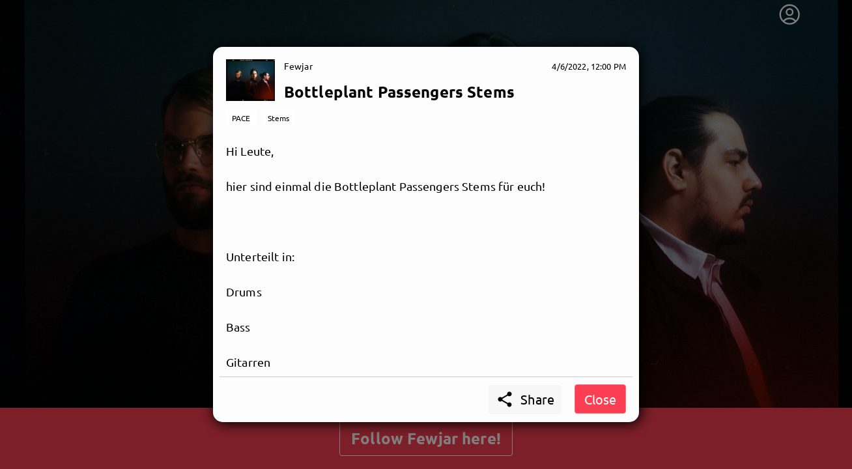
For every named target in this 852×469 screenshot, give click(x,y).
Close (600, 399)
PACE (241, 118)
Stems (279, 118)
